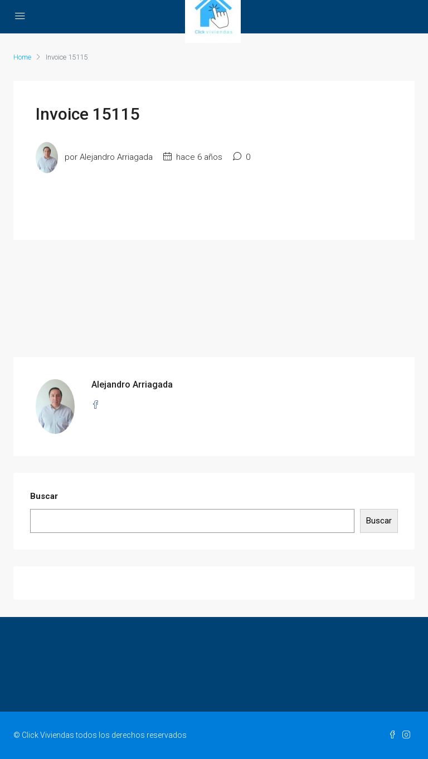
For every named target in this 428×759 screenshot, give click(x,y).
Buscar (44, 496)
